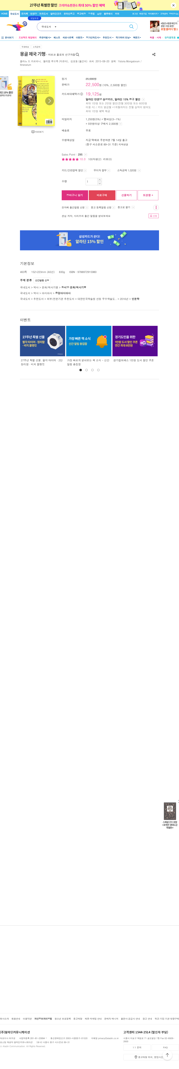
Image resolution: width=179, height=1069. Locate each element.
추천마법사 (44, 37)
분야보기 (9, 37)
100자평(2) (94, 159)
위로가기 (167, 1055)
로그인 (135, 13)
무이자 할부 (101, 170)
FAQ (165, 1047)
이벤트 (79, 37)
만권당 (33, 13)
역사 (35, 287)
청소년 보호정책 (63, 1018)
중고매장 (81, 13)
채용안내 (15, 1018)
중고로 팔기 (126, 207)
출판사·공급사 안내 (130, 1018)
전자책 (24, 13)
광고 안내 (147, 1018)
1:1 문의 (137, 1047)
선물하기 (126, 195)
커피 (117, 13)
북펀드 (136, 37)
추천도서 (107, 37)
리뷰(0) (107, 159)
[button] (80, 370)
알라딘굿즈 (55, 13)
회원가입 (143, 13)
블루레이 (108, 13)
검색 (131, 26)
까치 (91, 61)
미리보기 (39, 131)
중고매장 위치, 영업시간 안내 (153, 1057)
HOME (4, 13)
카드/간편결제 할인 (74, 170)
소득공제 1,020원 (129, 170)
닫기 (174, 5)
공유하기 (154, 54)
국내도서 (14, 13)
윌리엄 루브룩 (50, 61)
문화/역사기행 (50, 287)
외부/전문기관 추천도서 (60, 299)
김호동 (74, 61)
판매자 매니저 (111, 1018)
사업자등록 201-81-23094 (32, 1038)
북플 (152, 37)
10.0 (83, 159)
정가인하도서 (92, 37)
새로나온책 (68, 37)
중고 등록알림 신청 (103, 207)
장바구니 (173, 13)
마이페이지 (152, 13)
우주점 (91, 13)
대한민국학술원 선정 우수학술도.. (97, 299)
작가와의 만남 (122, 37)
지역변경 (123, 144)
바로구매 (102, 195)
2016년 (124, 299)
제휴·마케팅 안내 (93, 1018)
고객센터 (164, 13)
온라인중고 (69, 13)
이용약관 (27, 1018)
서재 (159, 37)
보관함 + (148, 195)
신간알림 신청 (42, 280)
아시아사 (47, 293)
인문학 (135, 299)
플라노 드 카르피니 (30, 61)
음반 (99, 13)
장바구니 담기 (74, 195)
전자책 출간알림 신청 (75, 207)
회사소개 (4, 1018)
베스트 (57, 37)
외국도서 (43, 13)
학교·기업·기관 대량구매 (167, 1018)
